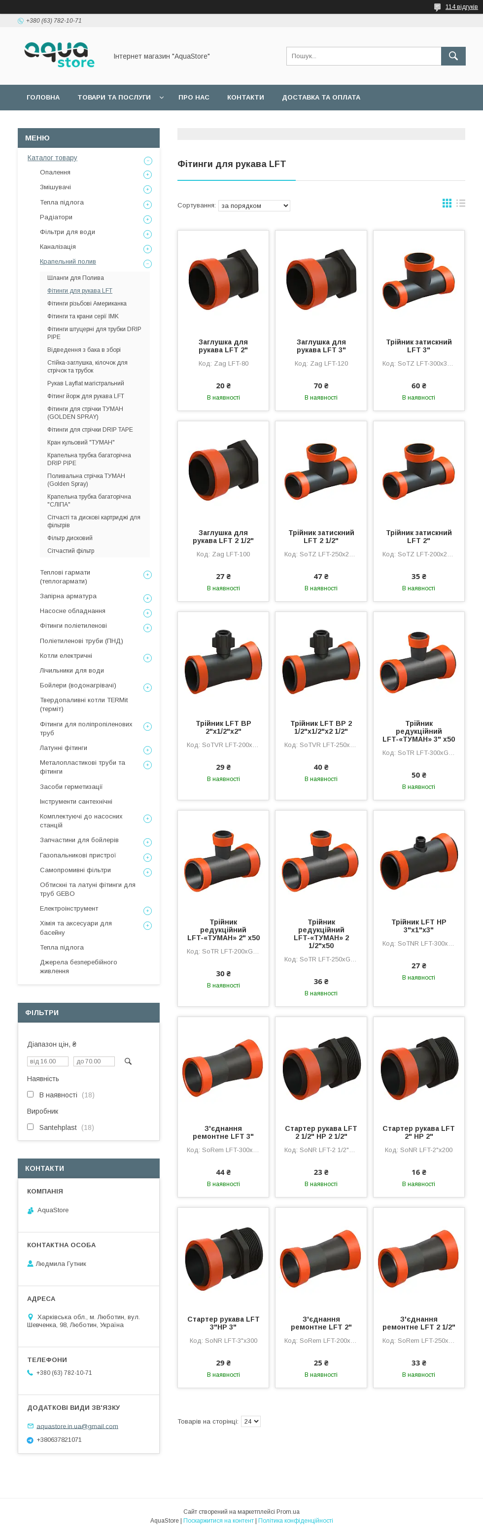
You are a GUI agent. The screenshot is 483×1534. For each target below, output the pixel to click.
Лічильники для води (72, 670)
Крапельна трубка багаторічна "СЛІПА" (89, 500)
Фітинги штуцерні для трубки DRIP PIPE (94, 333)
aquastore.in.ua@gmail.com (77, 1426)
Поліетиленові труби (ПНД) (81, 641)
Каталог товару (52, 158)
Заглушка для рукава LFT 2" (223, 346)
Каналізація (58, 246)
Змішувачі (55, 187)
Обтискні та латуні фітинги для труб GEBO (88, 889)
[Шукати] (453, 56)
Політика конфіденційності (295, 1520)
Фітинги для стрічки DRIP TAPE (90, 429)
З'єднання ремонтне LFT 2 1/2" (418, 1323)
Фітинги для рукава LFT (79, 290)
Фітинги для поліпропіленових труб (86, 728)
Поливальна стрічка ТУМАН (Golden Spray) (86, 480)
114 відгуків (462, 6)
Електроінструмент (69, 908)
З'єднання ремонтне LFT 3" (223, 1132)
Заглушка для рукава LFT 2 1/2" (223, 537)
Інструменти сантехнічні (76, 801)
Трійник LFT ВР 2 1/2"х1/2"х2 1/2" (321, 727)
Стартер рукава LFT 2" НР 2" (418, 1132)
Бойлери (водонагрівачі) (78, 685)
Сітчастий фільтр (70, 550)
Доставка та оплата (321, 97)
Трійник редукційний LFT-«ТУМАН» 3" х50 (418, 731)
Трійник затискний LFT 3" (419, 346)
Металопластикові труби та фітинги (82, 767)
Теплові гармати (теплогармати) (65, 577)
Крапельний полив (68, 261)
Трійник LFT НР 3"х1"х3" (419, 926)
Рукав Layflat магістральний (85, 383)
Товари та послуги (114, 97)
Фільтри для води (67, 232)
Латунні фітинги (63, 747)
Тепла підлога (62, 202)
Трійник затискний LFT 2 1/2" (321, 537)
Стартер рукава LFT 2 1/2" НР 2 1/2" (321, 1132)
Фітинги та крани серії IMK (83, 316)
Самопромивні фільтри (75, 870)
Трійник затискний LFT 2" (419, 537)
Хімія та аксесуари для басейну (76, 928)
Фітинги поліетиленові (73, 625)
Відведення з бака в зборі (84, 349)
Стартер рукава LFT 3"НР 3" (223, 1323)
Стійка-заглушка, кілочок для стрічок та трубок (87, 366)
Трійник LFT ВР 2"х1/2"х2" (223, 727)
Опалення (55, 172)
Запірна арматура (68, 596)
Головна (43, 97)
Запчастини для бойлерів (79, 840)
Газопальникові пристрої (78, 855)
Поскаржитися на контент (218, 1520)
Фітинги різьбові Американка (87, 303)
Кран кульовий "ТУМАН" (81, 442)
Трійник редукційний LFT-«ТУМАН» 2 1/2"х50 (321, 934)
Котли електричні (66, 655)
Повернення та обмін (68, 123)
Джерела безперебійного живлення (78, 966)
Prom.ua (288, 1511)
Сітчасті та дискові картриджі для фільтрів (93, 521)
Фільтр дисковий (70, 538)
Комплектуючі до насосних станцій (81, 821)
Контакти (245, 97)
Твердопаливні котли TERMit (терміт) (84, 704)
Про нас (193, 97)
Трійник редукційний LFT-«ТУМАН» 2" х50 (223, 930)
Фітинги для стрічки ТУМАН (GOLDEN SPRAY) (85, 413)
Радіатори (56, 217)
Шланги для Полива (75, 277)
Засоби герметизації (71, 786)
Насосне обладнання (72, 610)
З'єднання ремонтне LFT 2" (321, 1323)
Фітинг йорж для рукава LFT (85, 396)
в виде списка (460, 205)
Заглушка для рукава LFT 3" (321, 346)
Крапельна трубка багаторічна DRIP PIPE (89, 459)
